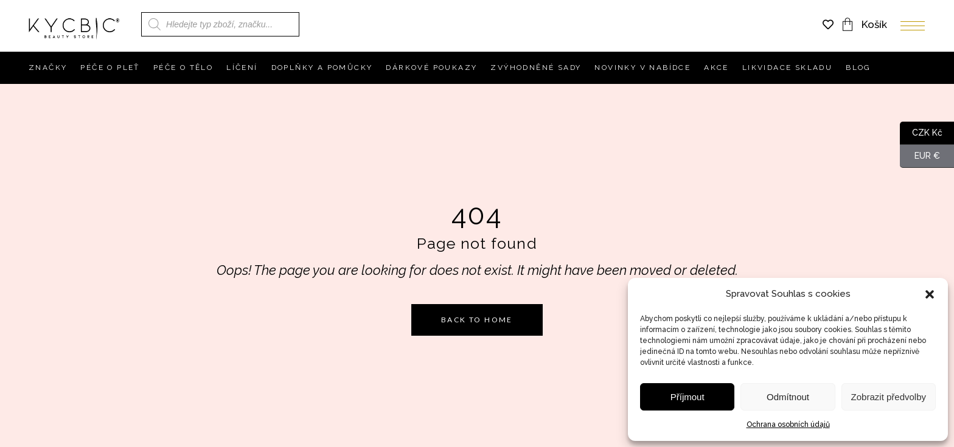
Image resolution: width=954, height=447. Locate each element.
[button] (930, 294)
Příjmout (687, 397)
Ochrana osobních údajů (788, 424)
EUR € (920, 156)
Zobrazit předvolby (888, 397)
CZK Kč (921, 133)
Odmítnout (788, 397)
